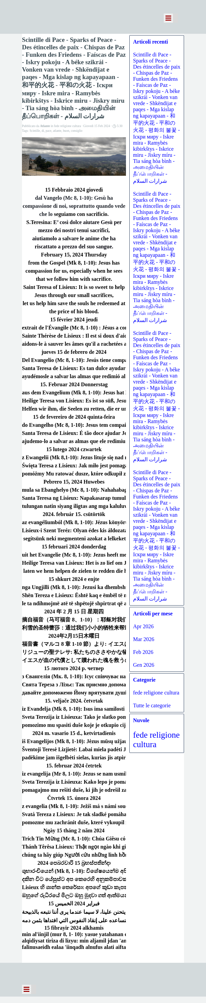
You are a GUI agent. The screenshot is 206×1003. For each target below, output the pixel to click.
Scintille (34, 130)
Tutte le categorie (152, 705)
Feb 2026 (143, 652)
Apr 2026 (143, 626)
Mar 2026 (143, 639)
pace (48, 130)
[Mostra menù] (168, 18)
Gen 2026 (143, 665)
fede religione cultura (156, 692)
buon (66, 130)
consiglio (76, 130)
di (43, 130)
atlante (57, 130)
